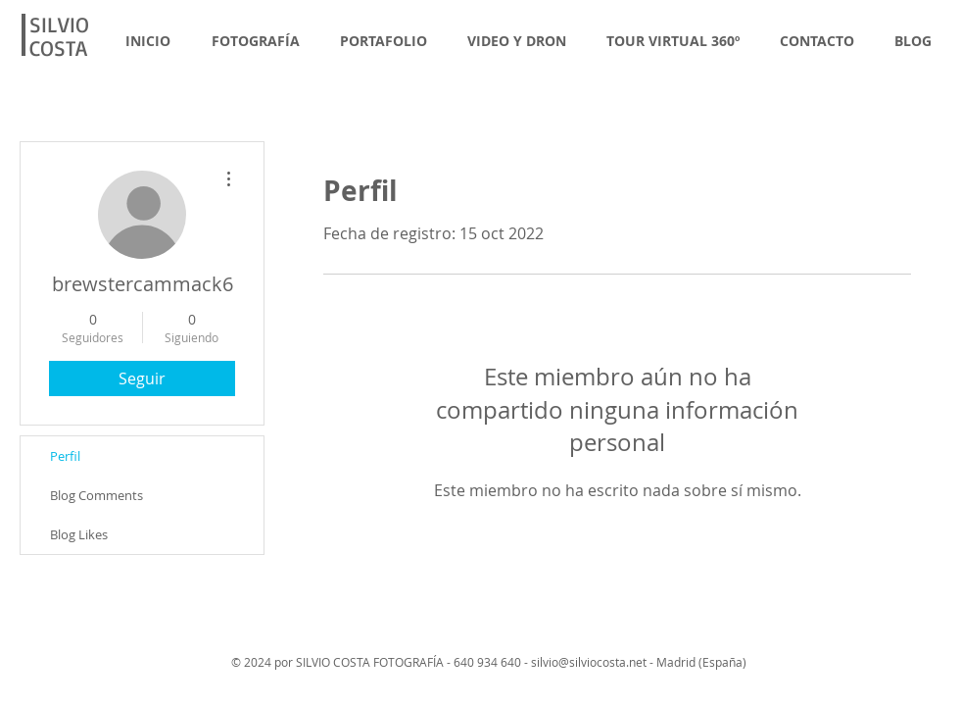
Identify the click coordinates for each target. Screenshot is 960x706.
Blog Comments (96, 495)
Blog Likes (79, 534)
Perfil (65, 456)
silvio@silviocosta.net (589, 662)
